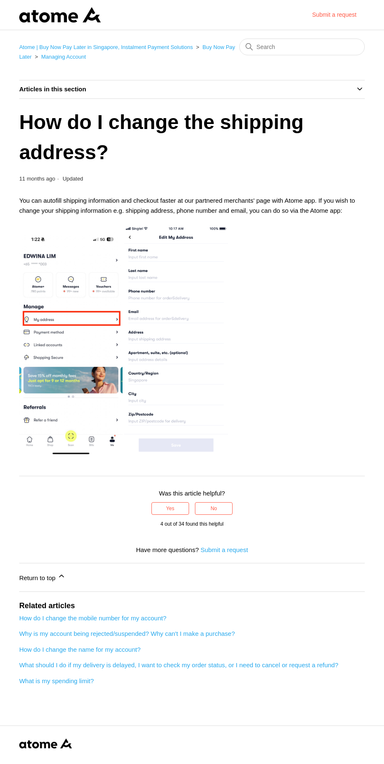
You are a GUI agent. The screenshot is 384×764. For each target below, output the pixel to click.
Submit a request (334, 14)
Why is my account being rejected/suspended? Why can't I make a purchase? (127, 633)
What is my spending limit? (56, 680)
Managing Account (63, 57)
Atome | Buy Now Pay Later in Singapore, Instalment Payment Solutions (106, 47)
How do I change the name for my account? (80, 649)
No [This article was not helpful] (213, 508)
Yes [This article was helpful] (170, 508)
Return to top (42, 576)
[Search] (302, 47)
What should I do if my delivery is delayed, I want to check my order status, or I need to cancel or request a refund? (178, 664)
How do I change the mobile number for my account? (92, 618)
